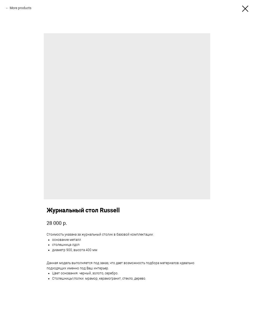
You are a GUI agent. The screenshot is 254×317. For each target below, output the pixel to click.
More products (20, 8)
